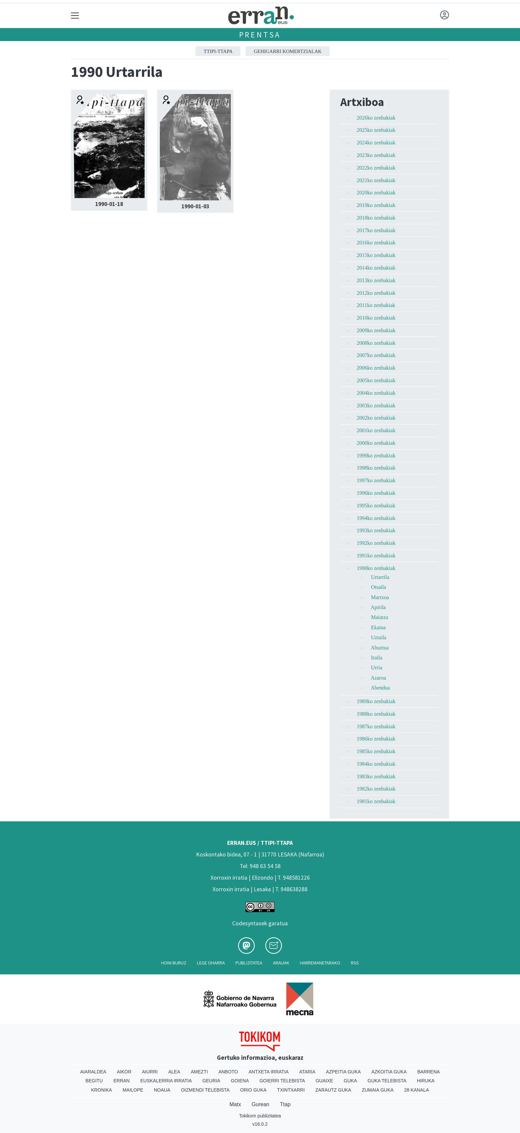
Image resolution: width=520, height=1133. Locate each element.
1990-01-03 (195, 206)
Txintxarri (291, 1090)
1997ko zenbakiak (376, 480)
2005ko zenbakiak (376, 380)
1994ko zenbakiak (376, 518)
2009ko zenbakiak (376, 330)
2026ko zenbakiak (376, 118)
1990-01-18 (109, 204)
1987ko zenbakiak (376, 726)
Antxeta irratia (269, 1071)
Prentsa (260, 34)
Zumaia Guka (378, 1090)
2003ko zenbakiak (376, 405)
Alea (174, 1071)
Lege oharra (211, 963)
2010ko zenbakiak (376, 318)
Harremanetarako (320, 963)
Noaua (162, 1090)
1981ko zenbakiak (376, 801)
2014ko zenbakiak (376, 268)
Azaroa (378, 678)
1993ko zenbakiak (376, 530)
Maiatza (379, 617)
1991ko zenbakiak (376, 555)
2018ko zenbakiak (376, 218)
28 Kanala (416, 1090)
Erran (121, 1080)
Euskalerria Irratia (166, 1080)
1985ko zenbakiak (376, 751)
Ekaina (378, 627)
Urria (376, 667)
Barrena (428, 1071)
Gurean (260, 1104)
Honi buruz (173, 963)
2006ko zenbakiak (376, 368)
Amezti (199, 1071)
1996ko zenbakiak (376, 493)
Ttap (285, 1104)
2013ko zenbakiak (376, 280)
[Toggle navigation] (75, 15)
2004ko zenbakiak (376, 393)
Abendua (380, 688)
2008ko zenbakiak (376, 343)
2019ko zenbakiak (376, 205)
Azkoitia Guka (389, 1071)
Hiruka (425, 1080)
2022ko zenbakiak (376, 168)
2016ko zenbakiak (376, 242)
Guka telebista (386, 1080)
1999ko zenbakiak (376, 455)
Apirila (378, 607)
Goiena (240, 1080)
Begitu (94, 1080)
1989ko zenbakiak (376, 701)
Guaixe (324, 1080)
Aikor (124, 1071)
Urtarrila (380, 577)
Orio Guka (253, 1090)
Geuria (211, 1080)
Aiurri (150, 1071)
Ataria (307, 1071)
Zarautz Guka (333, 1090)
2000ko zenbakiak (376, 443)
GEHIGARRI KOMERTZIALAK (288, 51)
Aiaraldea (93, 1071)
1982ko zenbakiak (376, 789)
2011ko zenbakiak (376, 305)
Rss (355, 963)
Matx (235, 1104)
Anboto (228, 1071)
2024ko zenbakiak (376, 142)
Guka (350, 1080)
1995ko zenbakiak (376, 505)
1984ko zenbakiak (376, 764)
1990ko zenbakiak (376, 568)
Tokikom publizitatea (260, 1115)
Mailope (133, 1090)
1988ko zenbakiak (376, 714)
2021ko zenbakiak (376, 180)
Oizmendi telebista (205, 1090)
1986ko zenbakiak (376, 739)
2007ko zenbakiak (376, 355)
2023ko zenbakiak (376, 155)
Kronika (101, 1090)
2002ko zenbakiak (376, 418)
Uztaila (378, 637)
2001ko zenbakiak (376, 430)
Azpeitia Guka (343, 1071)
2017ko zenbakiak (376, 230)
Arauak (281, 963)
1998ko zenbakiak (376, 468)
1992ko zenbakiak (376, 543)
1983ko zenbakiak (376, 776)
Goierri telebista (282, 1080)
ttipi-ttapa (218, 51)
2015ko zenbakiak (376, 255)
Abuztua (380, 647)
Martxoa (380, 597)
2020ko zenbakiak (376, 192)
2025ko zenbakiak (376, 130)
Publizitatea (248, 963)
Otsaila (378, 587)
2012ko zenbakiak (376, 293)
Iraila (376, 657)
